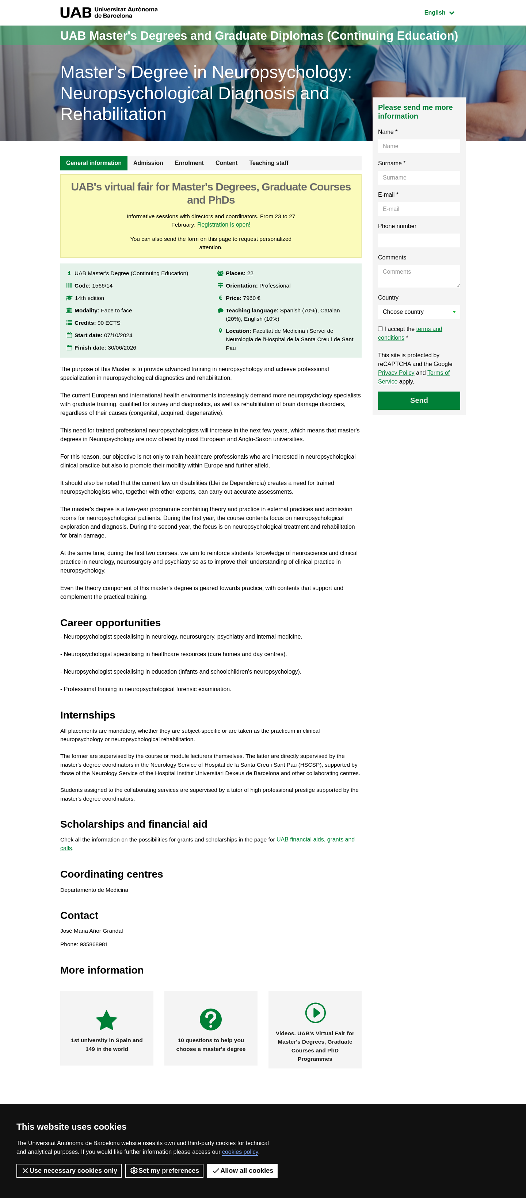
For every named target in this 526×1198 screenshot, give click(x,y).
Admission (148, 183)
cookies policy (240, 1152)
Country (388, 317)
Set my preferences (164, 1170)
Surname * (392, 183)
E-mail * (388, 214)
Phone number (397, 246)
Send (419, 420)
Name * (387, 152)
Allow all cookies (242, 1170)
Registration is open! (224, 245)
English (445, 12)
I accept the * (410, 353)
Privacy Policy (396, 392)
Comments (392, 277)
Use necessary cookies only (69, 1170)
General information (94, 183)
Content (226, 183)
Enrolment (189, 183)
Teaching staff (268, 183)
